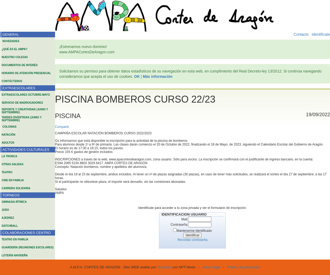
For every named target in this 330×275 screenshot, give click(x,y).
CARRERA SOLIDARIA (16, 188)
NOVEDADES (10, 41)
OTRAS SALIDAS (13, 164)
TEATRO (7, 172)
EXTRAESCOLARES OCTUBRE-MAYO (26, 94)
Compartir (62, 127)
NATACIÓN (8, 134)
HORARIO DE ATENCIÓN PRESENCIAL (26, 73)
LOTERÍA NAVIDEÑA (15, 255)
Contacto (301, 34)
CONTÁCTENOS (12, 81)
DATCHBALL (10, 225)
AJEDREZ (8, 217)
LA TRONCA (9, 156)
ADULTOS (8, 142)
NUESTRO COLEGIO (15, 57)
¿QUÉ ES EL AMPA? (15, 49)
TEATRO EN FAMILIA (15, 239)
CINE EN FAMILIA (13, 180)
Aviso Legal (211, 267)
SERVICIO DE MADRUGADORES (22, 102)
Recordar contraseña (192, 240)
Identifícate (321, 34)
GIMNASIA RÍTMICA (14, 201)
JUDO (5, 209)
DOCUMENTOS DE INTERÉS (20, 65)
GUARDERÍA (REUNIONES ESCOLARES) (27, 247)
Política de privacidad (243, 267)
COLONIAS (9, 126)
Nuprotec (164, 267)
